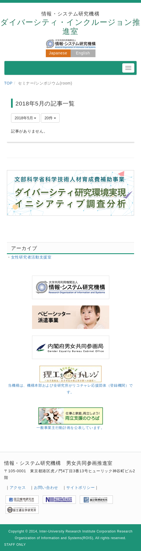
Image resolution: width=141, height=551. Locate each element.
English (83, 53)
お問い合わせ (46, 487)
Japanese (58, 53)
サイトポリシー (80, 487)
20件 (50, 118)
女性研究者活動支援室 (31, 257)
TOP (8, 83)
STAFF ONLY (15, 545)
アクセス (18, 487)
